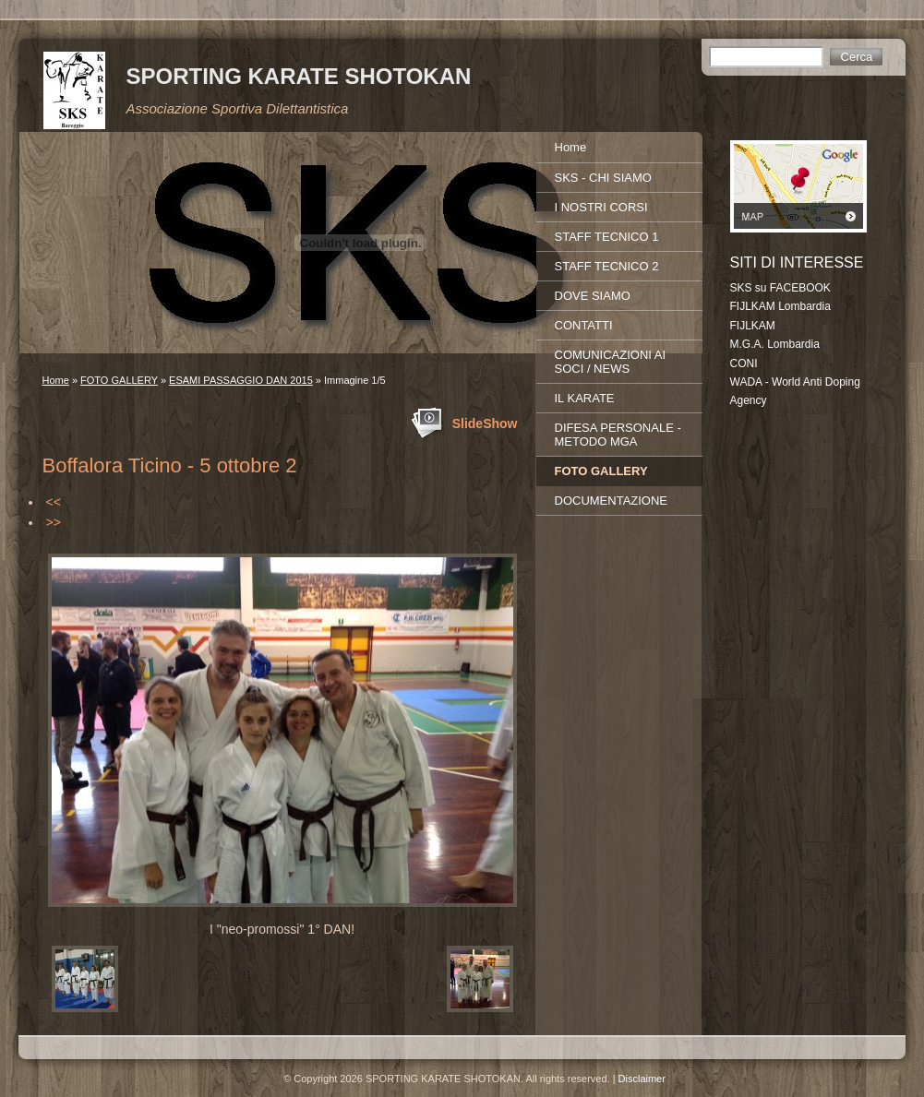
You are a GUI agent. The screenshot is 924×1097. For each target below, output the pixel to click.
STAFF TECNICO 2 (607, 266)
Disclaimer (642, 1078)
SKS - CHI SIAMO (603, 178)
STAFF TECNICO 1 (607, 237)
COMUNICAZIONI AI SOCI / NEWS (610, 362)
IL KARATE (585, 398)
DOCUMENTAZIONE (611, 500)
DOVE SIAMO (592, 296)
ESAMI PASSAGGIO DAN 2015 (241, 380)
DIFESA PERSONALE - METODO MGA (618, 434)
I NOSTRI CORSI (601, 207)
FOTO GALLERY (119, 380)
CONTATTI (584, 325)
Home (55, 380)
